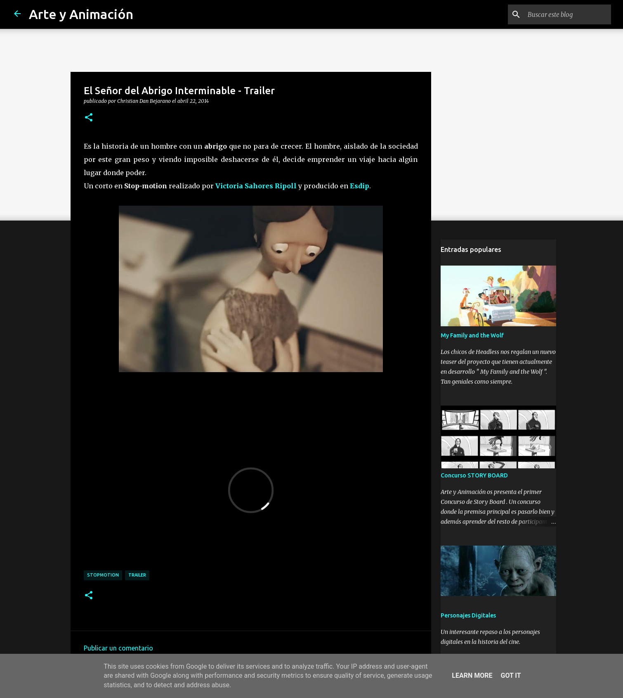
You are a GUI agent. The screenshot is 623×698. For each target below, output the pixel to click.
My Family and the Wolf (472, 335)
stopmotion (103, 574)
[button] (89, 117)
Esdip (359, 186)
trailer (137, 574)
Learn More (472, 675)
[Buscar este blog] (567, 14)
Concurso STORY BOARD (474, 475)
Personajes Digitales (468, 615)
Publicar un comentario (118, 648)
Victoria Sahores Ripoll (256, 186)
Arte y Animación (81, 14)
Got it (510, 675)
